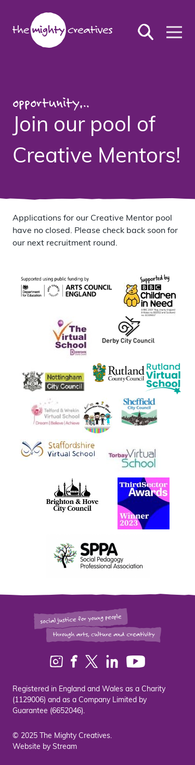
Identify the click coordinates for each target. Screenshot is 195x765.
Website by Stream (44, 747)
